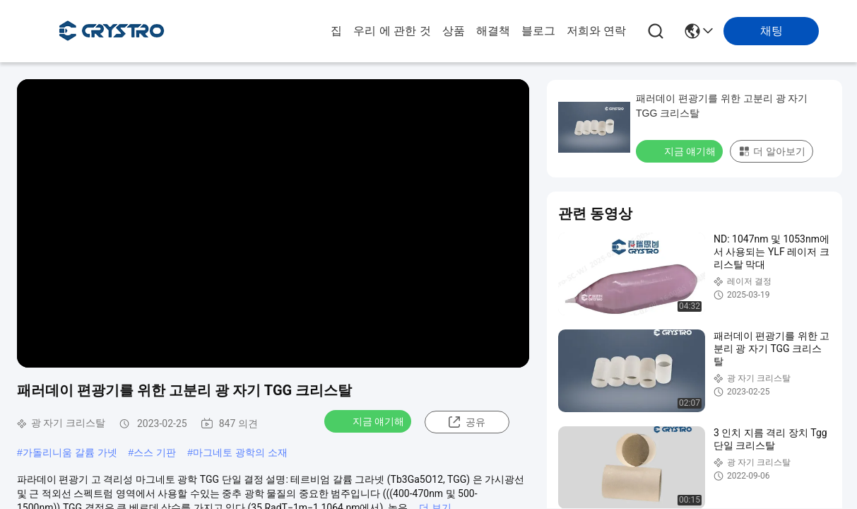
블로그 (538, 31)
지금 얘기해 (369, 421)
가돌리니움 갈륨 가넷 (70, 452)
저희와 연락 (596, 31)
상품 (453, 31)
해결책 (493, 31)
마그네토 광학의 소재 (240, 452)
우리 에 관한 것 (391, 31)
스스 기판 (155, 452)
